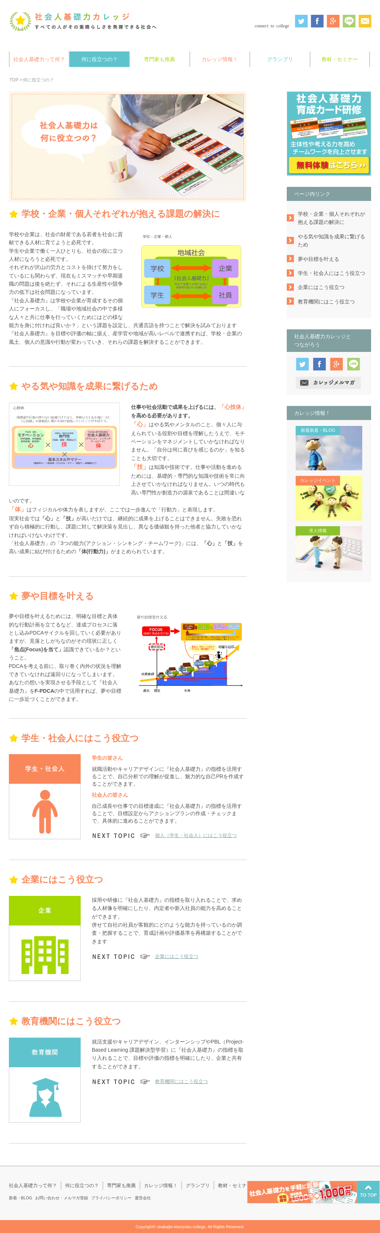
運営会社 (143, 1198)
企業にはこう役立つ (176, 956)
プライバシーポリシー (111, 1198)
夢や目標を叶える (318, 259)
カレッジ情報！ (220, 59)
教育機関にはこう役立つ (181, 1081)
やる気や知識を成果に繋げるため (331, 241)
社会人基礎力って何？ (39, 59)
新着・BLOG (21, 1198)
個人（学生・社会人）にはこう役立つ (196, 835)
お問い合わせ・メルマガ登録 (61, 1198)
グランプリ (280, 59)
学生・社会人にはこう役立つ (331, 273)
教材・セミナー (340, 59)
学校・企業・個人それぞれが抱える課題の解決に (331, 218)
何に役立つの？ (99, 59)
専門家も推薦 (159, 59)
